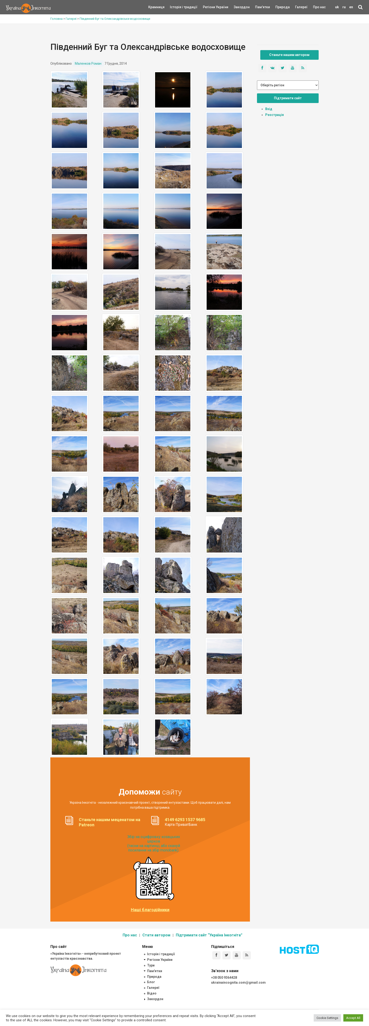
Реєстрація (274, 115)
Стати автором (156, 935)
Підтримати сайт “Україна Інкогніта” (209, 935)
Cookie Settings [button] (327, 1018)
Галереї (301, 7)
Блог (151, 982)
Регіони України (209, 7)
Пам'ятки (259, 7)
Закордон (238, 7)
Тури (151, 965)
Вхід (268, 109)
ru (344, 7)
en (351, 7)
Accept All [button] (353, 1018)
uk (337, 7)
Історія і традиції (177, 7)
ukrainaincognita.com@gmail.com (238, 982)
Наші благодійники (150, 909)
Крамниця (156, 7)
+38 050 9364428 (224, 977)
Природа (279, 7)
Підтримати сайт (288, 98)
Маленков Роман (88, 63)
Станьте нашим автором (289, 55)
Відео (151, 993)
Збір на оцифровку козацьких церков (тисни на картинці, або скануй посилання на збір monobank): (153, 844)
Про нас (319, 7)
